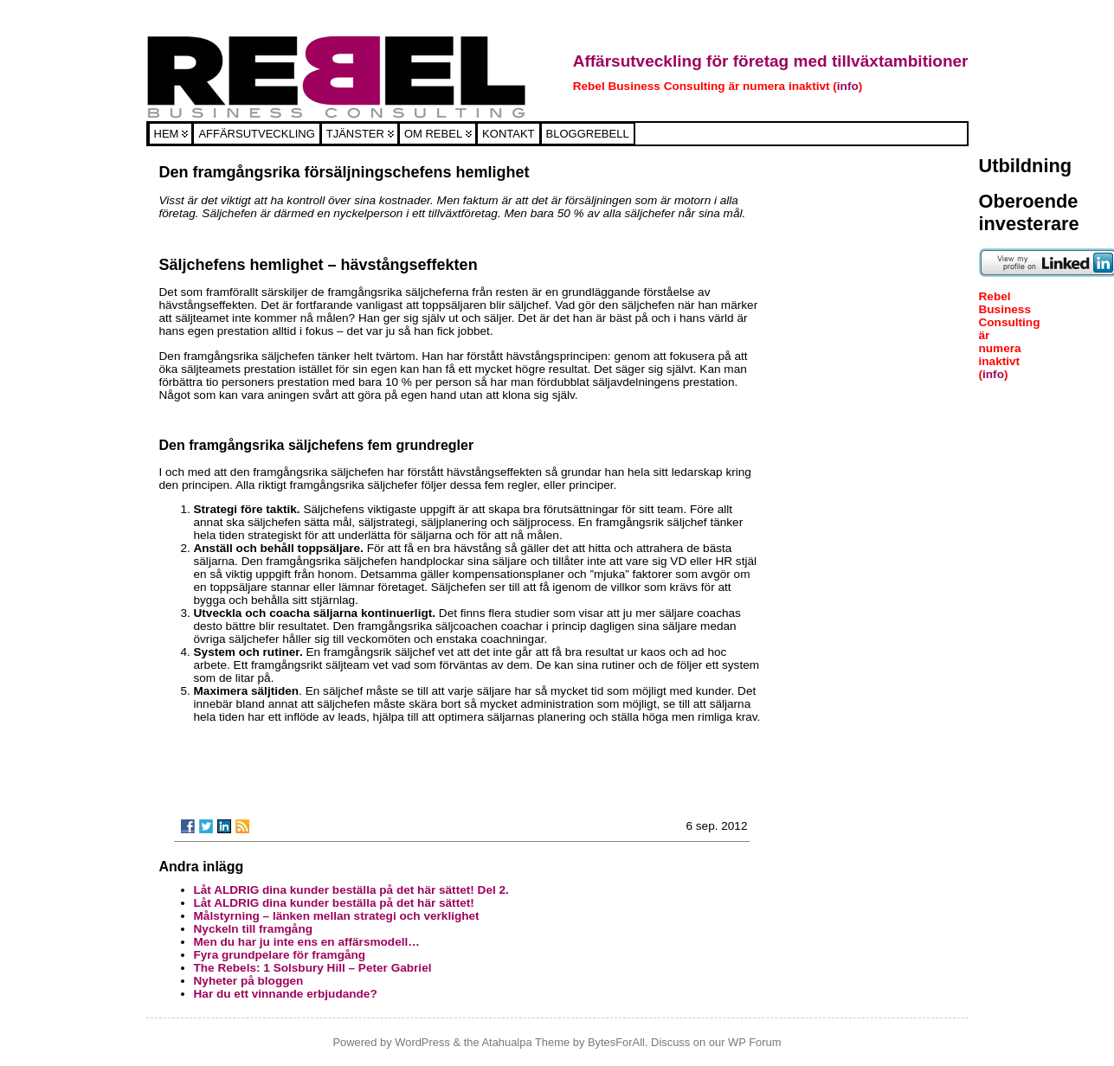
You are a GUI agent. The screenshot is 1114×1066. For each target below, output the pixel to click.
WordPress (422, 1042)
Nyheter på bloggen (249, 980)
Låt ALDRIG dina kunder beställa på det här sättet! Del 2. (351, 889)
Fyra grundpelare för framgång (280, 954)
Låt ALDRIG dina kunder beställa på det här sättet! (334, 902)
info (848, 86)
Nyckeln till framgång (253, 928)
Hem (166, 133)
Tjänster (355, 133)
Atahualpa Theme (525, 1042)
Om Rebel (433, 133)
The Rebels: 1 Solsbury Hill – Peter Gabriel (313, 967)
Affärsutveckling (256, 133)
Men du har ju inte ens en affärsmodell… (307, 941)
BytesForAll (616, 1042)
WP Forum (754, 1042)
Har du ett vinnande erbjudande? (285, 993)
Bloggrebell (587, 133)
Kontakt (508, 133)
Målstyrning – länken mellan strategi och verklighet (337, 915)
